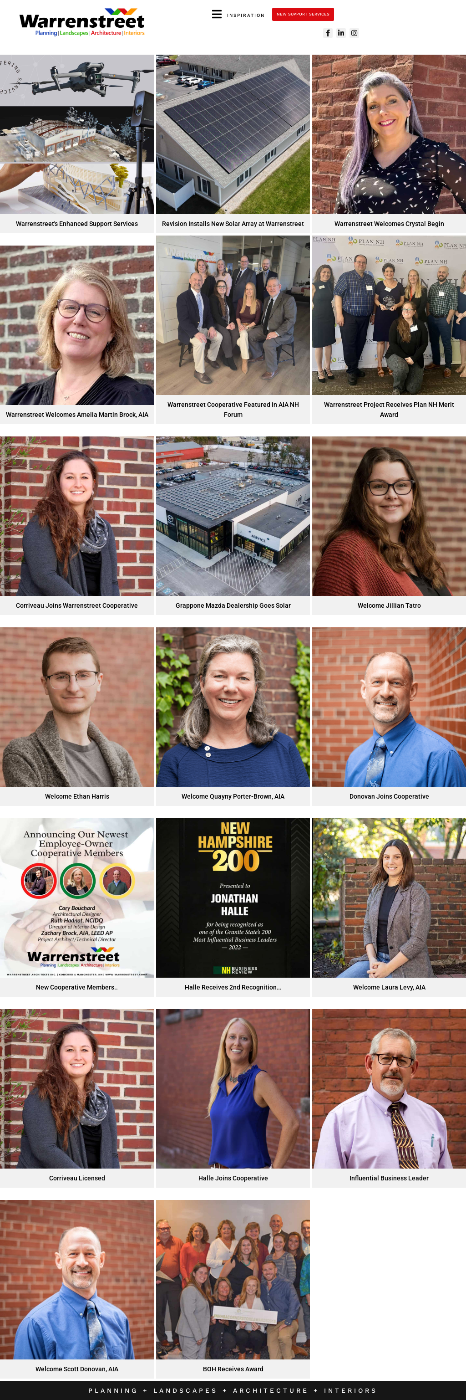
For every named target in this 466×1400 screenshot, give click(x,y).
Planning (113, 1390)
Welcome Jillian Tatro (389, 605)
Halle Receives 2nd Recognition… (233, 987)
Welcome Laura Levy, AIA (389, 987)
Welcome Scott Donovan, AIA (76, 1369)
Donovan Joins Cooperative (389, 796)
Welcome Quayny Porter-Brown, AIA (233, 796)
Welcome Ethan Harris (77, 796)
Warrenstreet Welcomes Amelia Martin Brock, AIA (77, 414)
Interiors (351, 1390)
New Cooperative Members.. (77, 987)
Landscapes (188, 1390)
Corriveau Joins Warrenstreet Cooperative (77, 605)
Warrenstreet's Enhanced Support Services (77, 223)
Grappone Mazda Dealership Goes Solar (233, 605)
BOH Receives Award (233, 1369)
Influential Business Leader (389, 1178)
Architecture (273, 1390)
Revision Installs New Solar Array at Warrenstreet (233, 223)
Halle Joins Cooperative (233, 1178)
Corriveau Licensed (77, 1178)
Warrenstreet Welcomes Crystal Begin (389, 223)
